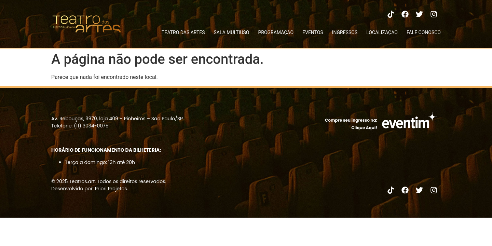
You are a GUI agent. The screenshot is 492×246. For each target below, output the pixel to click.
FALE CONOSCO (424, 32)
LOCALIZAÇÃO (382, 32)
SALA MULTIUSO (231, 32)
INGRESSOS (344, 32)
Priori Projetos (111, 188)
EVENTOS (312, 32)
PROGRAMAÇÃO (275, 32)
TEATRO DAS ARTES (183, 32)
